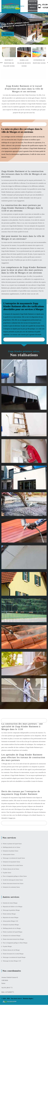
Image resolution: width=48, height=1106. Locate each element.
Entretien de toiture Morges (10, 903)
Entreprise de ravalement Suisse (11, 887)
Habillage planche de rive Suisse (11, 847)
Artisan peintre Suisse (8, 854)
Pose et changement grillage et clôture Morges (15, 943)
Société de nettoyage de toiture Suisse (13, 880)
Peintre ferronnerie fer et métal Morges (13, 953)
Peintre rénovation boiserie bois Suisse (13, 883)
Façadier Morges (7, 946)
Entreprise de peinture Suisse (10, 851)
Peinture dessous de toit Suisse (11, 869)
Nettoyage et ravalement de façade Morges (14, 957)
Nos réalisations (8, 34)
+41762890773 (9, 992)
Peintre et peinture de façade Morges (12, 932)
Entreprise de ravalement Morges (11, 935)
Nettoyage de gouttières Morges (11, 910)
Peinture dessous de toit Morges (11, 950)
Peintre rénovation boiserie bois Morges (13, 939)
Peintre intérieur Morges (9, 914)
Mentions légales (28, 998)
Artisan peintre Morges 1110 (10, 921)
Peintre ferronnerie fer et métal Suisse (13, 865)
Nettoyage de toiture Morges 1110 (12, 961)
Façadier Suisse (7, 872)
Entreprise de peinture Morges (11, 924)
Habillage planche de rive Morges (12, 928)
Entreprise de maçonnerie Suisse (11, 862)
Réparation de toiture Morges (10, 917)
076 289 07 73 (8, 987)
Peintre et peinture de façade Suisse (12, 843)
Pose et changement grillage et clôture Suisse (15, 876)
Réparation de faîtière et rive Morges (12, 906)
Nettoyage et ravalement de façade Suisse (14, 858)
